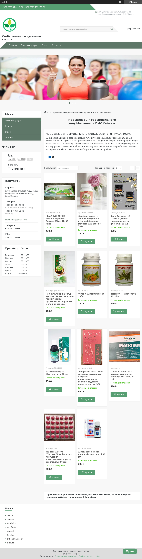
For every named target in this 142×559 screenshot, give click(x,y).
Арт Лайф (11, 527)
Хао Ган (10, 535)
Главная (13, 45)
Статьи (8, 126)
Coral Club (11, 523)
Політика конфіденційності (90, 556)
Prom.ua (85, 551)
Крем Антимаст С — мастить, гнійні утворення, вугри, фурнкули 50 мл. (121, 220)
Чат (130, 551)
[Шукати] (111, 29)
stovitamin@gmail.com (16, 219)
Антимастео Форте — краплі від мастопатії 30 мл (91, 454)
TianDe (10, 515)
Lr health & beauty (15, 538)
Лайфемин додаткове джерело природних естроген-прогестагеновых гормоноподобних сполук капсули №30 (90, 378)
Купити (55, 239)
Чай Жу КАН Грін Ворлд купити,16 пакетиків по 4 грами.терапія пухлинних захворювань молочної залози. (59, 298)
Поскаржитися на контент (66, 556)
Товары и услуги (29, 45)
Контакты (56, 45)
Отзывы (9, 137)
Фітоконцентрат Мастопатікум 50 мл (57, 372)
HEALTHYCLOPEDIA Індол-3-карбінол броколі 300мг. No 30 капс (57, 220)
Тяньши (10, 519)
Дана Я (10, 531)
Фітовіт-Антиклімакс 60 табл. (91, 295)
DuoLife (10, 542)
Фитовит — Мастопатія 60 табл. (123, 295)
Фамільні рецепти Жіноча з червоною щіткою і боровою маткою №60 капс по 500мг (89, 221)
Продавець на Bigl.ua (71, 553)
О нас (44, 45)
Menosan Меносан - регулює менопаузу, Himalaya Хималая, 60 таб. (122, 375)
